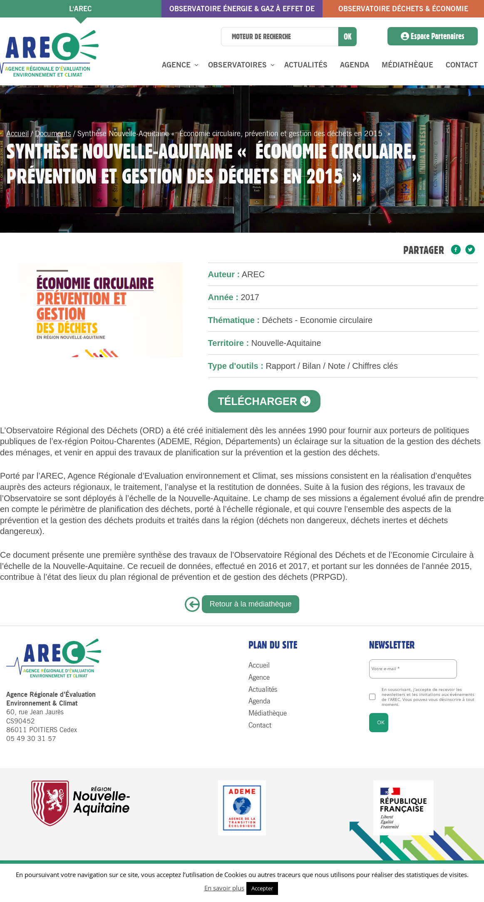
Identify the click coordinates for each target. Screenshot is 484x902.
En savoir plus (224, 888)
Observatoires (237, 65)
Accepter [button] (262, 888)
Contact (462, 65)
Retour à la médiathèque (251, 604)
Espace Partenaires (432, 36)
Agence (176, 65)
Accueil (17, 133)
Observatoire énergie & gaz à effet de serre (242, 11)
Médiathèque (407, 65)
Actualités (306, 65)
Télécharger (264, 401)
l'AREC (80, 9)
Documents (53, 133)
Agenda (354, 65)
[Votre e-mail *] (413, 668)
